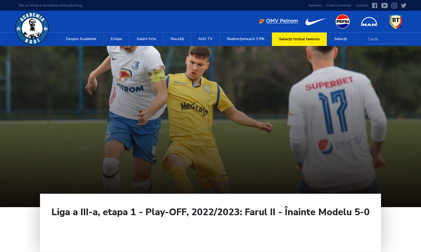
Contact (362, 5)
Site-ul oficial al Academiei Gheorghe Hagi (50, 5)
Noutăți (177, 38)
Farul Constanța (339, 5)
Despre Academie (81, 38)
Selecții (340, 38)
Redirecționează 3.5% (245, 38)
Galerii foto (146, 38)
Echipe (116, 38)
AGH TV (205, 38)
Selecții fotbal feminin (299, 39)
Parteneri (315, 5)
